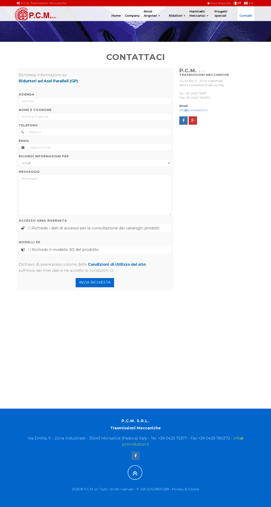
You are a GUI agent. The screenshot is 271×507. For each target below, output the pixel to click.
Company (132, 20)
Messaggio (29, 172)
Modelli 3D (29, 242)
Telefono (28, 125)
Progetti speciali (221, 18)
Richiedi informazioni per (44, 156)
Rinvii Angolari (152, 18)
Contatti (246, 20)
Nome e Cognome (35, 110)
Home (116, 20)
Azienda (26, 94)
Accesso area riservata (43, 220)
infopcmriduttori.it (193, 110)
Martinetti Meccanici (198, 18)
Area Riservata (219, 3)
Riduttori (177, 20)
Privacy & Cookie (185, 489)
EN (248, 3)
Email (24, 141)
